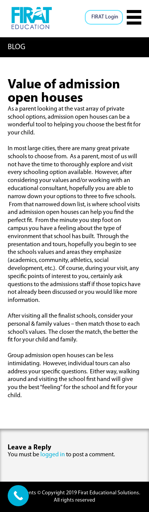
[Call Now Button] (18, 495)
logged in (52, 455)
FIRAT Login (104, 17)
